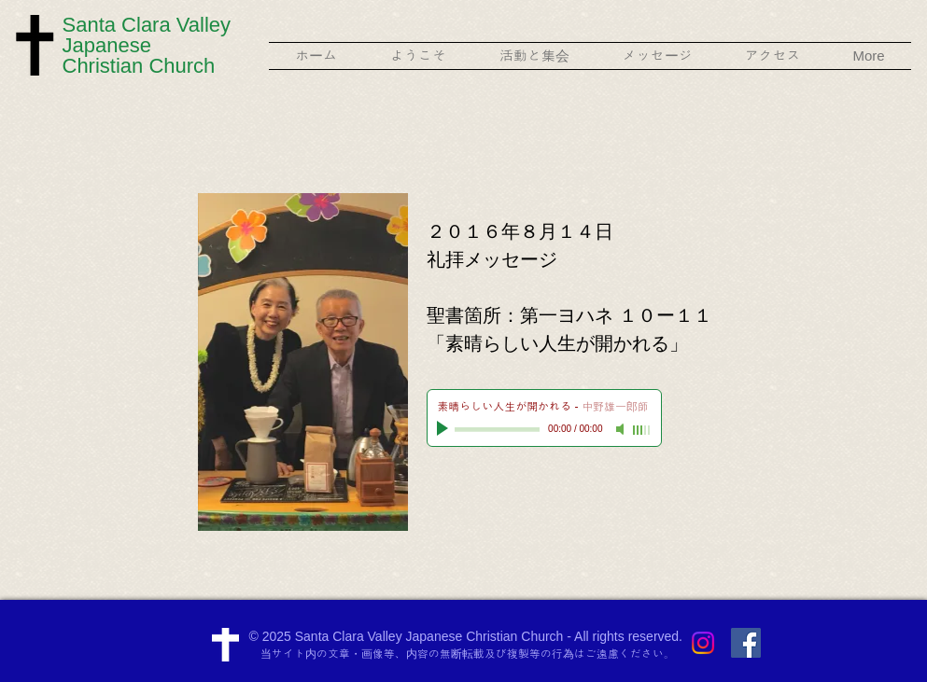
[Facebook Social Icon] (746, 643)
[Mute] (621, 429)
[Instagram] (703, 643)
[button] (418, 56)
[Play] (444, 429)
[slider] (642, 430)
